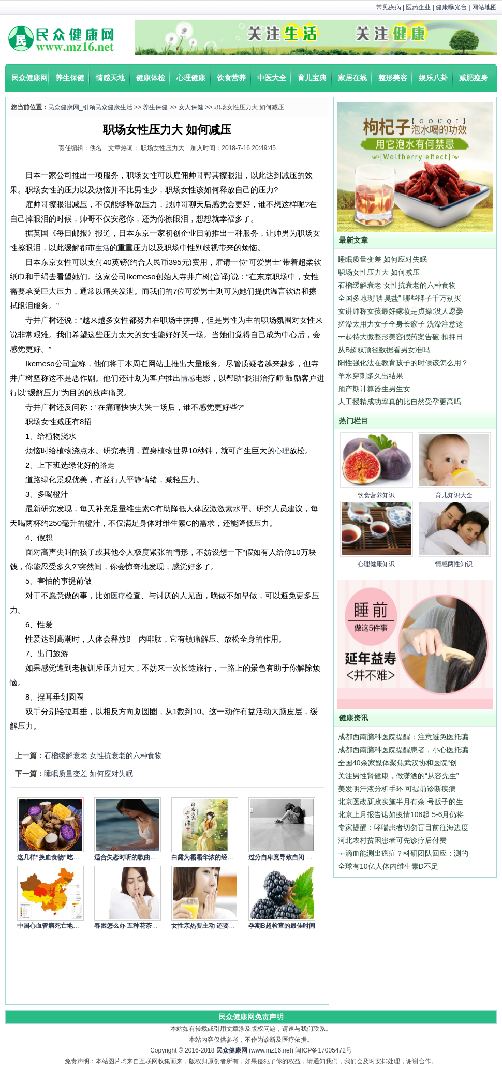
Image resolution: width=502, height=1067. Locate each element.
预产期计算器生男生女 (374, 388)
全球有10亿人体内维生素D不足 (388, 866)
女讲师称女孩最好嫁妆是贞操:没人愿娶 (400, 311)
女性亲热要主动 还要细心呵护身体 (218, 925)
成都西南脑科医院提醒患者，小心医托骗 (403, 750)
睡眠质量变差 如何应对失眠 (88, 773)
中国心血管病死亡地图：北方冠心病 (66, 925)
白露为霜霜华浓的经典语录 (208, 857)
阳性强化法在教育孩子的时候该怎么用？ (403, 363)
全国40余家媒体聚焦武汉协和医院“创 (397, 763)
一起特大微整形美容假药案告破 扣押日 (400, 337)
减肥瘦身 (473, 77)
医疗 (118, 595)
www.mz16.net (271, 1050)
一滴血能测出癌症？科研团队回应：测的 (403, 853)
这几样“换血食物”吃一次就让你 (60, 857)
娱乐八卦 (433, 77)
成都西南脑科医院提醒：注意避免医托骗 (403, 737)
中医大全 (271, 77)
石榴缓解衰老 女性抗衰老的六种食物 (103, 755)
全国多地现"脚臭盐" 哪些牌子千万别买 (399, 298)
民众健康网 (29, 77)
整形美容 (392, 77)
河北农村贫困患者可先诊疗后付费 (392, 840)
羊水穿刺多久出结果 (370, 376)
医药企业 (418, 7)
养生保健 (69, 77)
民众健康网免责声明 (251, 1017)
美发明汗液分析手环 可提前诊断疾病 (397, 788)
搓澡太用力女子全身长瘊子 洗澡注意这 (400, 324)
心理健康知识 (376, 564)
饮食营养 (231, 77)
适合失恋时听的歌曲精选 (128, 857)
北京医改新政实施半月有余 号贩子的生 (400, 801)
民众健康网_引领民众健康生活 (90, 107)
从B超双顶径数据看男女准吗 (384, 350)
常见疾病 (388, 7)
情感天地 (110, 77)
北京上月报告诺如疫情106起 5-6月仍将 (401, 814)
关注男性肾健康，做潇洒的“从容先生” (398, 776)
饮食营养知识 (376, 495)
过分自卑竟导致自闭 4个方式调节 (294, 857)
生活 (102, 248)
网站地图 (484, 7)
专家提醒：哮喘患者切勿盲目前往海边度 (403, 827)
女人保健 (191, 107)
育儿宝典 (312, 77)
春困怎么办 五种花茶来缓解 (132, 925)
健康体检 (150, 77)
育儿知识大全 (454, 495)
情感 (188, 378)
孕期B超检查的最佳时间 (281, 925)
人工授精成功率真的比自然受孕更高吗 (399, 401)
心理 (282, 451)
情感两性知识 (454, 564)
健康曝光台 (451, 7)
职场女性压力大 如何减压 (379, 272)
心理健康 (190, 77)
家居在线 (352, 77)
